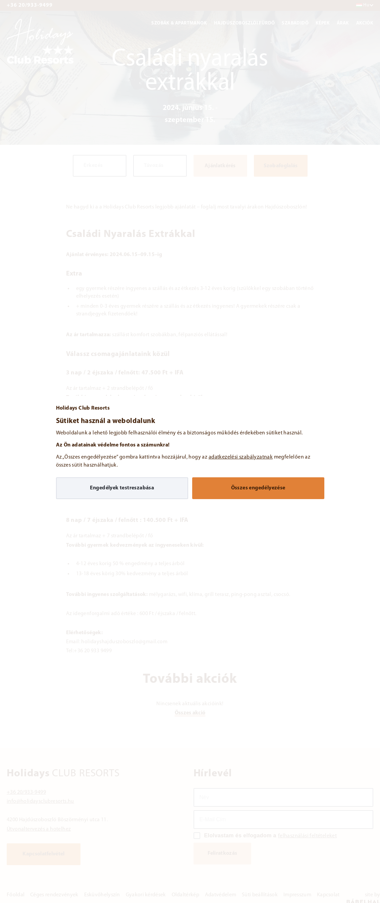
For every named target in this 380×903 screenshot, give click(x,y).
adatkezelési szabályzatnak (241, 457)
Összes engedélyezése (258, 488)
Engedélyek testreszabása (122, 488)
